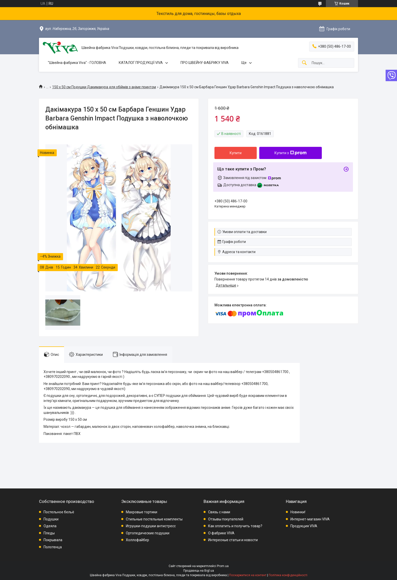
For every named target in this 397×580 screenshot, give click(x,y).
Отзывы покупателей (225, 519)
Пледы (49, 533)
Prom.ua (223, 566)
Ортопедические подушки (147, 533)
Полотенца (53, 547)
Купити (236, 153)
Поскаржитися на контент (247, 575)
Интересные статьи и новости (233, 540)
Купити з (290, 153)
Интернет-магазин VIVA (310, 519)
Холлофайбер (137, 540)
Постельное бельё (59, 512)
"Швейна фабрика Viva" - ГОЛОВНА (77, 63)
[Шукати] (304, 63)
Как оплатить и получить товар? (235, 526)
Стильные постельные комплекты (154, 519)
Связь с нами (219, 512)
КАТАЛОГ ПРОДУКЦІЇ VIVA (141, 63)
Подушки (51, 519)
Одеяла (50, 526)
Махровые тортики (141, 512)
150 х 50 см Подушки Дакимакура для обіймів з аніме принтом (104, 87)
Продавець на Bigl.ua (198, 570)
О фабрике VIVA (221, 533)
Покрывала (53, 540)
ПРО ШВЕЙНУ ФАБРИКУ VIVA (205, 63)
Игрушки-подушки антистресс (151, 526)
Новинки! (297, 512)
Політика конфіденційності (288, 575)
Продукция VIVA (303, 526)
